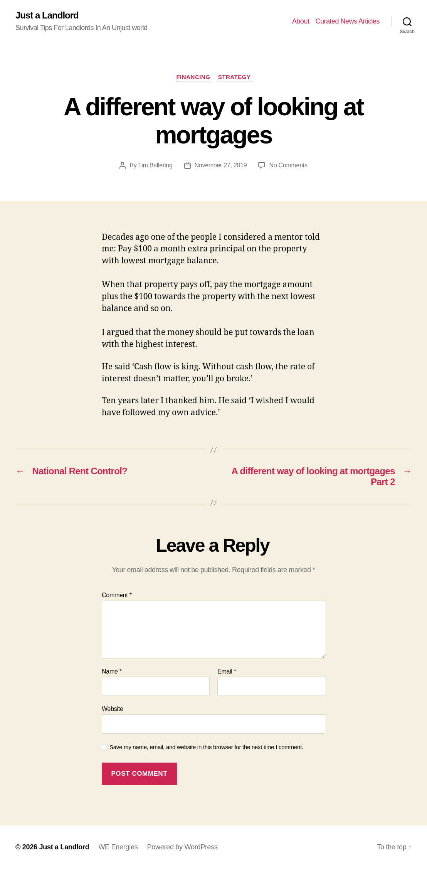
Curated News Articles (347, 21)
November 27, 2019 (221, 165)
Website (112, 709)
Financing (193, 77)
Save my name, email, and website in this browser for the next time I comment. (206, 747)
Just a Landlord (47, 15)
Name (112, 671)
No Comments (288, 165)
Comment (117, 595)
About (300, 21)
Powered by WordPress (182, 847)
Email (226, 671)
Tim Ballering (155, 165)
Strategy (234, 77)
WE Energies (118, 847)
